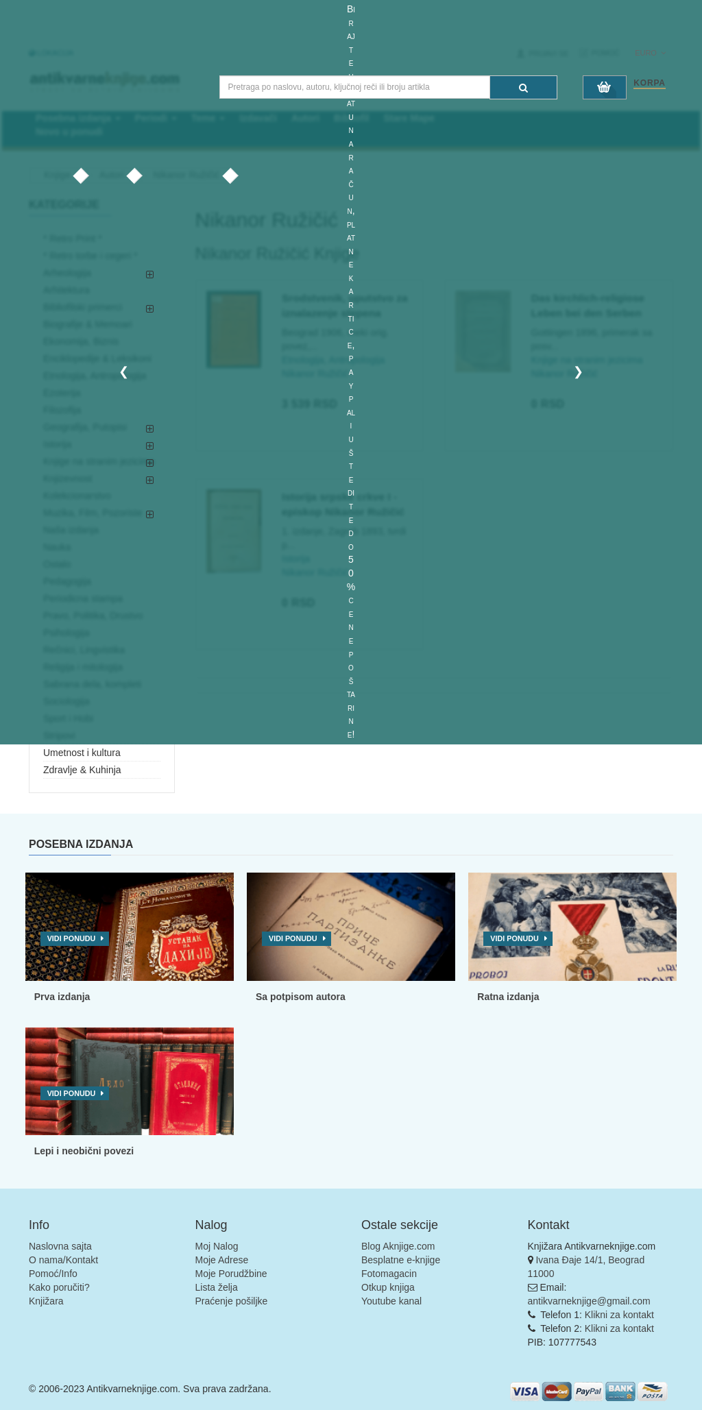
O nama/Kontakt (63, 1259)
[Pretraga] (523, 87)
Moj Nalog (217, 1246)
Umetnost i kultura (82, 752)
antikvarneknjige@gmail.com (589, 1301)
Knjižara (46, 1301)
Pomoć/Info (53, 1273)
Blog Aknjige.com (398, 1246)
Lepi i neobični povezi (84, 1150)
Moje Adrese (222, 1259)
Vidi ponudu (71, 938)
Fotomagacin (389, 1273)
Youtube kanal (391, 1301)
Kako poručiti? (59, 1287)
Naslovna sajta (60, 1246)
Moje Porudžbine (231, 1273)
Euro (650, 53)
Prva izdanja (62, 996)
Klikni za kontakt (619, 1314)
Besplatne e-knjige (400, 1259)
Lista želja (216, 1287)
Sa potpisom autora (301, 996)
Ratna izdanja (508, 996)
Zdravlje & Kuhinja (82, 769)
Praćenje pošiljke (231, 1301)
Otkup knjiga (388, 1287)
